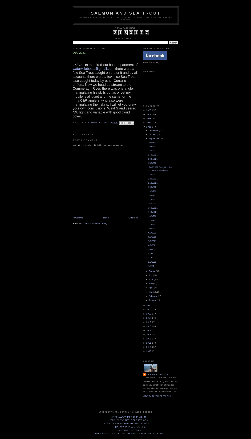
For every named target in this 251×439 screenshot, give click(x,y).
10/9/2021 (153, 228)
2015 (149, 326)
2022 (149, 122)
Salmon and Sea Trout (126, 13)
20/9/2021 (153, 187)
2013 (149, 334)
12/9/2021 (153, 220)
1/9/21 (151, 266)
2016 (149, 322)
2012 (149, 339)
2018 (149, 314)
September (154, 138)
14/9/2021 (153, 212)
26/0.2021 (153, 159)
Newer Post (78, 218)
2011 (149, 343)
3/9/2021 (152, 257)
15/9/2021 (153, 208)
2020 (149, 305)
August (152, 271)
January (153, 300)
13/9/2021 (153, 216)
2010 (149, 347)
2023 (149, 118)
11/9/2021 (153, 224)
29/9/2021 (153, 146)
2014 (149, 330)
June (151, 279)
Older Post (133, 218)
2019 (149, 309)
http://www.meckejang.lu (128, 417)
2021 (149, 127)
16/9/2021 (153, 203)
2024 (149, 114)
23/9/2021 (153, 174)
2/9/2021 (152, 262)
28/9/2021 (153, 150)
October (153, 134)
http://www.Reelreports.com (129, 420)
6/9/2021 (152, 245)
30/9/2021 (153, 142)
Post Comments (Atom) (96, 223)
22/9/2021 (153, 179)
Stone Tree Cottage (128, 430)
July (151, 275)
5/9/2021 (152, 249)
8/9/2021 (152, 237)
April (151, 288)
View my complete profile (157, 396)
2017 (149, 318)
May (151, 283)
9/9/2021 (152, 233)
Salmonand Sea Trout (158, 374)
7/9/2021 (152, 241)
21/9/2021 (153, 183)
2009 (149, 351)
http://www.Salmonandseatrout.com (129, 423)
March (152, 292)
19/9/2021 (153, 191)
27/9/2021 (153, 155)
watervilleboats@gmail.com (93, 69)
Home (106, 218)
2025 (149, 110)
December (154, 130)
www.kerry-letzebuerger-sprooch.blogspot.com (129, 433)
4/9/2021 (152, 253)
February (153, 296)
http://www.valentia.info (129, 427)
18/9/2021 (153, 195)
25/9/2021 (153, 163)
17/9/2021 (153, 199)
